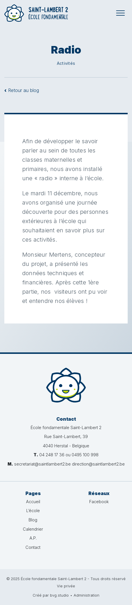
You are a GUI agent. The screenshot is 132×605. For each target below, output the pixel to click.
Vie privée (66, 586)
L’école (33, 510)
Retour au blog (21, 90)
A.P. (33, 538)
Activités (66, 63)
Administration (86, 595)
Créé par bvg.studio (51, 595)
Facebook (99, 501)
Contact (32, 547)
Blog (33, 519)
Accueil (33, 501)
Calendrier (33, 529)
